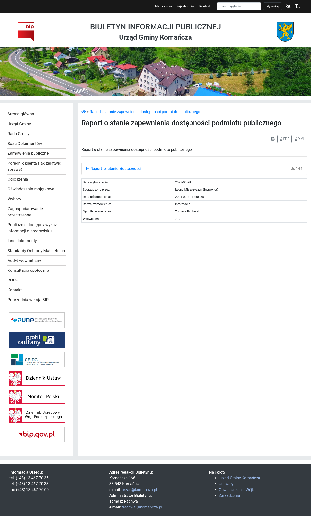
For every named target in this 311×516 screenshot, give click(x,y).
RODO (13, 280)
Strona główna (21, 113)
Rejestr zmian (186, 6)
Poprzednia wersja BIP (28, 299)
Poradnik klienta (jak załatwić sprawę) (34, 166)
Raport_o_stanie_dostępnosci (113, 168)
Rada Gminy (19, 133)
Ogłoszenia (18, 179)
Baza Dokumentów (25, 143)
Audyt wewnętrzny (24, 260)
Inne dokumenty (22, 240)
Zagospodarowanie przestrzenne (25, 211)
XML (300, 139)
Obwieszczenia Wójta (237, 489)
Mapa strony (164, 6)
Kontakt (204, 6)
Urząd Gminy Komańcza (239, 478)
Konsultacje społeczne (28, 270)
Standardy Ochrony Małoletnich (36, 250)
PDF (284, 139)
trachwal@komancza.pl (142, 507)
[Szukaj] (239, 6)
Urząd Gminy (19, 123)
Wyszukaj (272, 6)
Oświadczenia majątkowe (31, 188)
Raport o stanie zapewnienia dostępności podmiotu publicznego (145, 112)
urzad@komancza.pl (139, 489)
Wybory (14, 198)
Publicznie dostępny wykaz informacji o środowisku (32, 227)
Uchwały (226, 484)
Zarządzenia (229, 495)
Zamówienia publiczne (28, 153)
